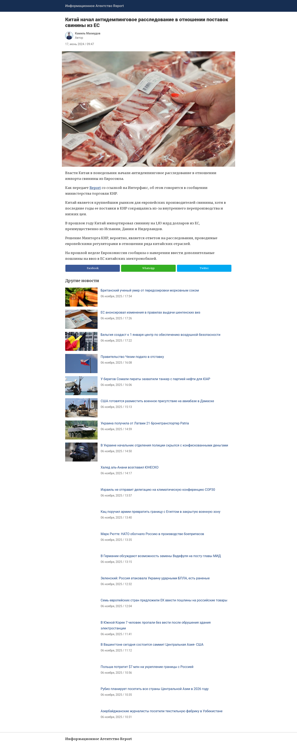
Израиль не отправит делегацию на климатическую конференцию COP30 (158, 490)
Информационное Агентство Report (94, 6)
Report (95, 188)
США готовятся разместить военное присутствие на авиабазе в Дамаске (157, 401)
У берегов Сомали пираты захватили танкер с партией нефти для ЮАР (155, 379)
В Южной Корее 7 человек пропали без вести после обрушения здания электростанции (156, 625)
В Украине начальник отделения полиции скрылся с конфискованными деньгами (164, 445)
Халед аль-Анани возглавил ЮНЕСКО (130, 467)
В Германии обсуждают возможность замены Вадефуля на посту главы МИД (161, 556)
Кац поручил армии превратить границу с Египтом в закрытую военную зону (160, 512)
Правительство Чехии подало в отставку (132, 357)
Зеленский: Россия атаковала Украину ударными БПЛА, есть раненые (155, 578)
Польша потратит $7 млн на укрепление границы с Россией (147, 667)
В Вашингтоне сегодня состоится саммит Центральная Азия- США (152, 645)
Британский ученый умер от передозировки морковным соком (150, 290)
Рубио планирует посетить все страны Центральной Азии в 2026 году (155, 689)
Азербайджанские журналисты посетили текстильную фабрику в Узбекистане (162, 711)
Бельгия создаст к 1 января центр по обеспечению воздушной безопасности (160, 335)
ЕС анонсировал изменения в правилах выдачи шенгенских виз (150, 312)
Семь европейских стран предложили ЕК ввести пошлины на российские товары (164, 600)
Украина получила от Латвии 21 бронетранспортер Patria (145, 423)
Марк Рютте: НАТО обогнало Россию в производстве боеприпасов (152, 534)
